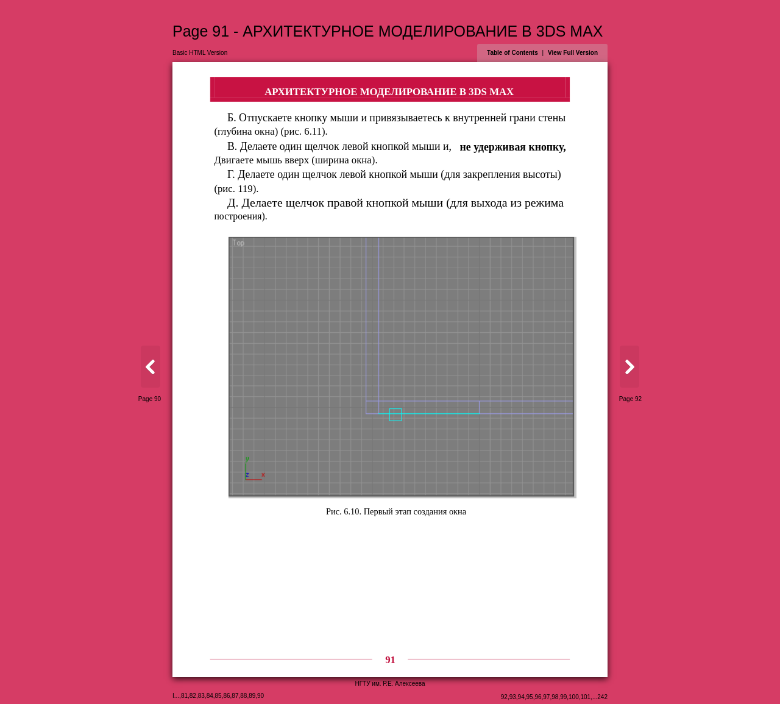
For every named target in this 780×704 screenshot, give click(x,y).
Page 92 (630, 399)
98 (554, 697)
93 (512, 697)
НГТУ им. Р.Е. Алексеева (390, 683)
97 (546, 697)
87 (235, 695)
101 (586, 697)
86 (226, 695)
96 (537, 697)
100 (574, 697)
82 (193, 695)
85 (218, 695)
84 (210, 695)
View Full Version (573, 52)
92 (504, 697)
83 (201, 695)
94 (521, 697)
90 (260, 695)
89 (252, 695)
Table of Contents (512, 52)
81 (184, 695)
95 (529, 697)
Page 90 (149, 399)
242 (602, 697)
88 (243, 695)
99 (563, 697)
